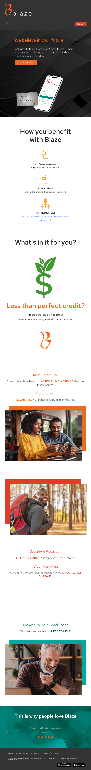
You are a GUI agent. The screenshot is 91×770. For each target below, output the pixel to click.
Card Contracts (22, 754)
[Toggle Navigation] (7, 23)
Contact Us (35, 754)
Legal (57, 754)
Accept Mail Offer (25, 62)
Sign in (80, 24)
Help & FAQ (47, 754)
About (10, 754)
